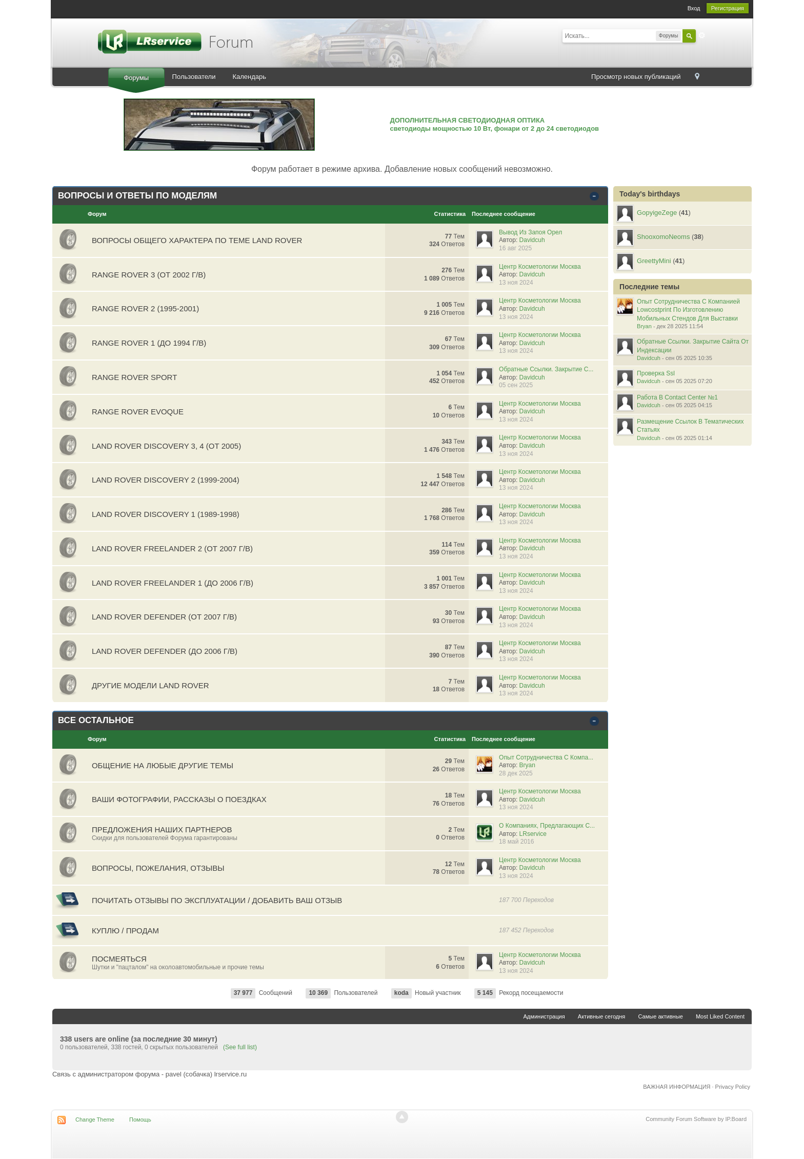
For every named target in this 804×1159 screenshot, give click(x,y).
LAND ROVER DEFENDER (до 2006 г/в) (164, 651)
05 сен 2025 (516, 385)
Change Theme (94, 1119)
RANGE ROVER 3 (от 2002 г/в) (149, 274)
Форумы (136, 78)
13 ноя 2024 (516, 282)
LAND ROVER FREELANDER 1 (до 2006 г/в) (172, 582)
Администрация (544, 1016)
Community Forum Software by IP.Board (696, 1119)
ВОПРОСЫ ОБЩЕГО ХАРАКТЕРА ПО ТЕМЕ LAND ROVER (197, 240)
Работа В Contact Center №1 (677, 397)
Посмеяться (119, 958)
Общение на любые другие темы (162, 765)
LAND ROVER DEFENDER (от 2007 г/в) (164, 616)
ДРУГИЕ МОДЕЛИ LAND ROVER (150, 685)
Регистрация (727, 8)
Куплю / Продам (125, 930)
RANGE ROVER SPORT (134, 377)
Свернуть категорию (596, 196)
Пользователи (194, 77)
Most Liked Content (720, 1016)
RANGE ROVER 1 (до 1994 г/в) (149, 342)
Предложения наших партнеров (162, 829)
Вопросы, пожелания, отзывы (158, 868)
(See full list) (240, 1047)
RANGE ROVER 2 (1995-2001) (145, 308)
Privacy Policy (732, 1087)
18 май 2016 (516, 841)
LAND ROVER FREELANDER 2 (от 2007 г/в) (172, 548)
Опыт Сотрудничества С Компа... (546, 757)
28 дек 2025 (516, 773)
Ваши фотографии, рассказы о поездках (179, 799)
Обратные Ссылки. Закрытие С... (546, 369)
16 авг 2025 (515, 248)
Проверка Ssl (656, 373)
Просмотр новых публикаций (635, 77)
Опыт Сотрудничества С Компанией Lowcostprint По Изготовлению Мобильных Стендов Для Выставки (688, 310)
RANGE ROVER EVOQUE (138, 411)
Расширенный (702, 35)
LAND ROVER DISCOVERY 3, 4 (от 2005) (166, 446)
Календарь (249, 77)
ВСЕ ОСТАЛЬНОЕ (96, 720)
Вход (694, 8)
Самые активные (660, 1016)
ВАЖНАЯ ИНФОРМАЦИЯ (676, 1087)
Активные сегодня (602, 1016)
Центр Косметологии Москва (540, 266)
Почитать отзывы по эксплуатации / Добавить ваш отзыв (217, 900)
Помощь (140, 1119)
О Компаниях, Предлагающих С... (547, 825)
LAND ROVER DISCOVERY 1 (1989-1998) (165, 514)
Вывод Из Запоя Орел (530, 232)
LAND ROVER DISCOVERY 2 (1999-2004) (165, 479)
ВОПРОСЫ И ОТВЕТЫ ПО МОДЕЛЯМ (137, 196)
